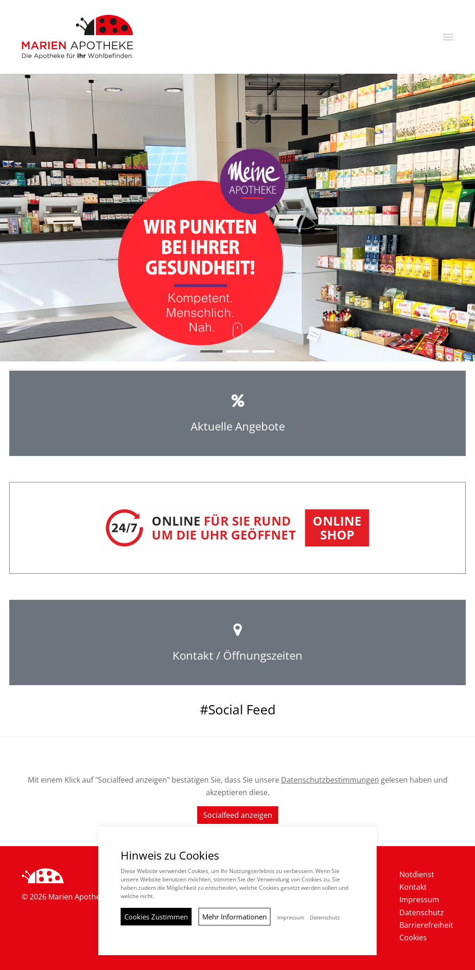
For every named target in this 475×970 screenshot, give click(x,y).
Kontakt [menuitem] (413, 887)
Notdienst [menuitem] (416, 874)
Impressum (290, 917)
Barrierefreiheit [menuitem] (426, 925)
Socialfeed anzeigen (237, 815)
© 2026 (65, 897)
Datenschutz (325, 917)
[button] (448, 37)
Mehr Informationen (234, 916)
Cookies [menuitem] (413, 937)
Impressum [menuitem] (419, 899)
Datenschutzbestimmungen (330, 780)
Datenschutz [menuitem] (421, 912)
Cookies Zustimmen (156, 916)
